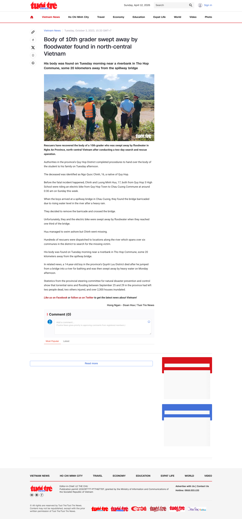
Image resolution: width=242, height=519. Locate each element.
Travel (100, 17)
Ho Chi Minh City (78, 17)
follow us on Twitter (82, 297)
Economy (118, 17)
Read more (91, 363)
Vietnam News (51, 17)
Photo (208, 17)
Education (139, 17)
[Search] (174, 5)
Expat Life (159, 17)
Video (193, 17)
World (177, 17)
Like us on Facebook (55, 297)
